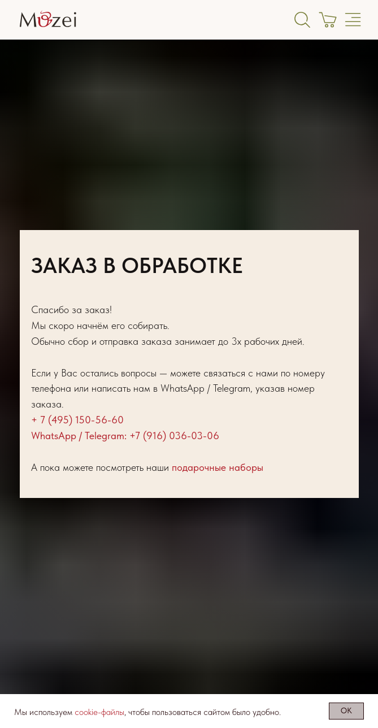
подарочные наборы (217, 467)
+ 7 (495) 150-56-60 (77, 420)
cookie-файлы (99, 712)
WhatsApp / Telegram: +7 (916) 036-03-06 (125, 435)
